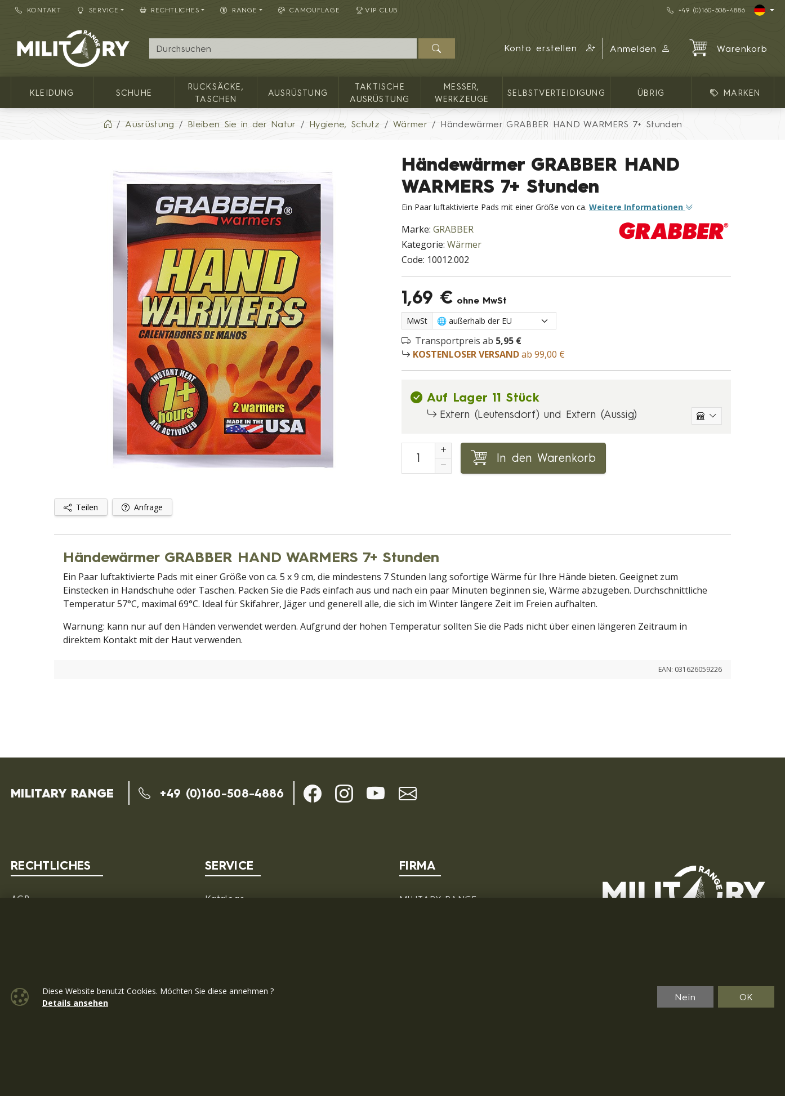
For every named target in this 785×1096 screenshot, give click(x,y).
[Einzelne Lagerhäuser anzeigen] (707, 416)
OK (746, 997)
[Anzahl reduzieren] (443, 466)
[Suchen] (436, 48)
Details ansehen (75, 1002)
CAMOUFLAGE (309, 10)
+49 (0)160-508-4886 (706, 10)
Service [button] (98, 10)
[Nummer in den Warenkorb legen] (418, 458)
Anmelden (640, 48)
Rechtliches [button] (170, 10)
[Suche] (283, 48)
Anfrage (142, 507)
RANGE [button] (238, 10)
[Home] (107, 124)
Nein (685, 997)
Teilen (81, 507)
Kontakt (38, 10)
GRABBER (453, 229)
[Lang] (764, 10)
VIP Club (377, 10)
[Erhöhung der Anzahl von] (443, 450)
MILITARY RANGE (62, 793)
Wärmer (464, 244)
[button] (550, 48)
